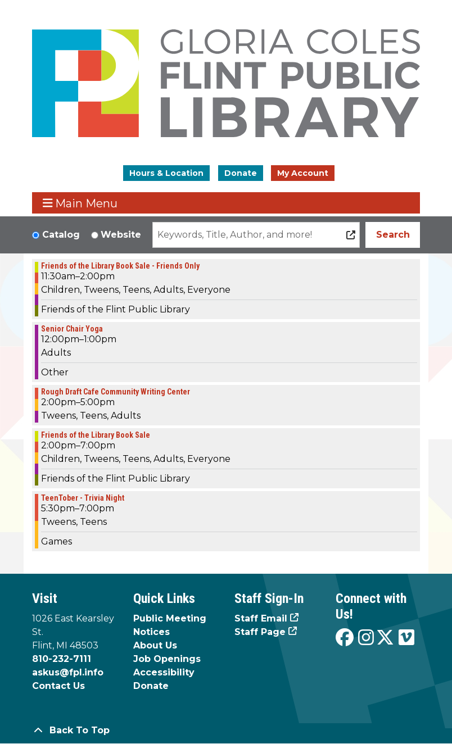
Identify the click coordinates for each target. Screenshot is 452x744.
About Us (155, 645)
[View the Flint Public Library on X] (385, 638)
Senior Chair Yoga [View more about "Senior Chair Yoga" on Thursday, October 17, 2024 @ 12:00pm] (72, 329)
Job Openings (167, 659)
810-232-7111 (61, 659)
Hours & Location (166, 173)
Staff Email (260, 618)
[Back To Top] (226, 730)
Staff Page (260, 632)
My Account (302, 173)
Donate (240, 173)
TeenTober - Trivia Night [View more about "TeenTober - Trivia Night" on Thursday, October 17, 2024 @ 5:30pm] (82, 498)
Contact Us (58, 686)
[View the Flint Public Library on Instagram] (366, 638)
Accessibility (164, 672)
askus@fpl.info (67, 672)
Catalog (61, 234)
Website (121, 234)
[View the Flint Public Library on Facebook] (345, 638)
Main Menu (80, 203)
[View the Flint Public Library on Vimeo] (406, 638)
